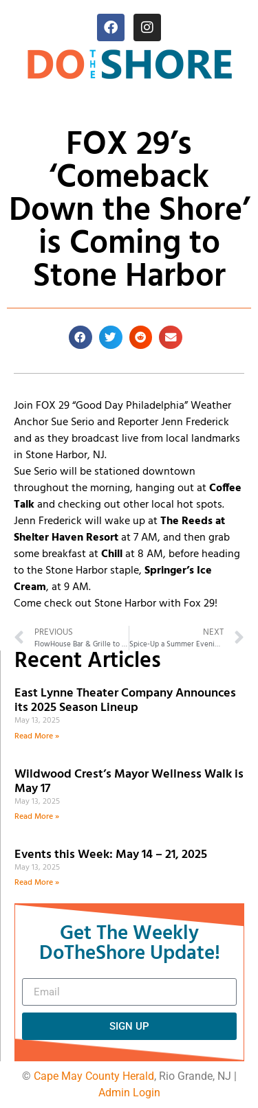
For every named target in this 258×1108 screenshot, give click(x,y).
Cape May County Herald (94, 1076)
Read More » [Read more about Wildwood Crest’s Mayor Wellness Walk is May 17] (36, 817)
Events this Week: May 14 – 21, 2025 (110, 855)
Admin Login (129, 1092)
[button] (80, 337)
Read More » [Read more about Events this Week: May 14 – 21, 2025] (36, 883)
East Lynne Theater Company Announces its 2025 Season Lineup (125, 701)
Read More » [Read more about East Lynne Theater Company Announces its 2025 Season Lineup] (36, 736)
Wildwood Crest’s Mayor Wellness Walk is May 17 (129, 782)
